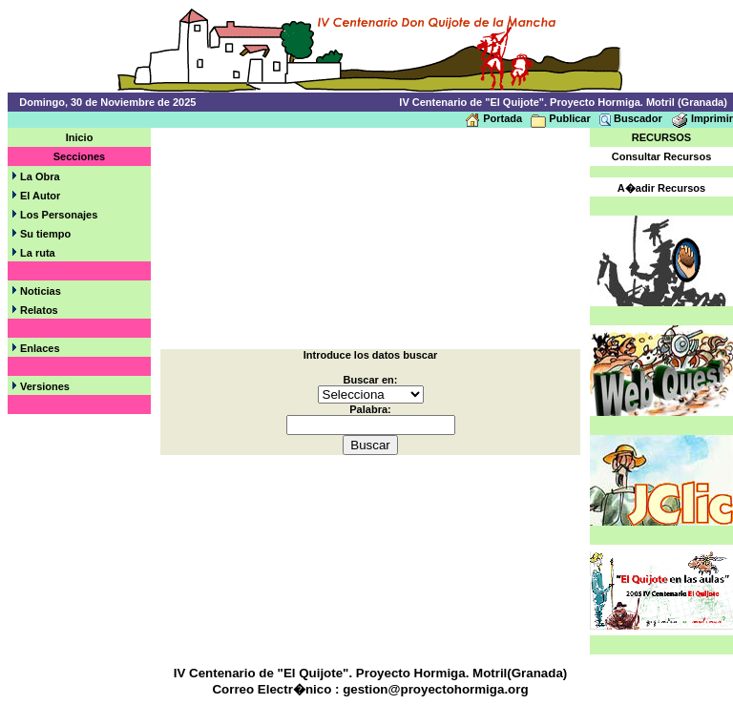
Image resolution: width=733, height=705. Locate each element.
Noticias (40, 291)
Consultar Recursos (662, 156)
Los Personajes (58, 214)
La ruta (37, 253)
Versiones (45, 386)
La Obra (40, 176)
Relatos (39, 310)
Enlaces (40, 348)
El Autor (40, 195)
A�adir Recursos (661, 188)
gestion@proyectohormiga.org (435, 689)
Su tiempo (45, 233)
